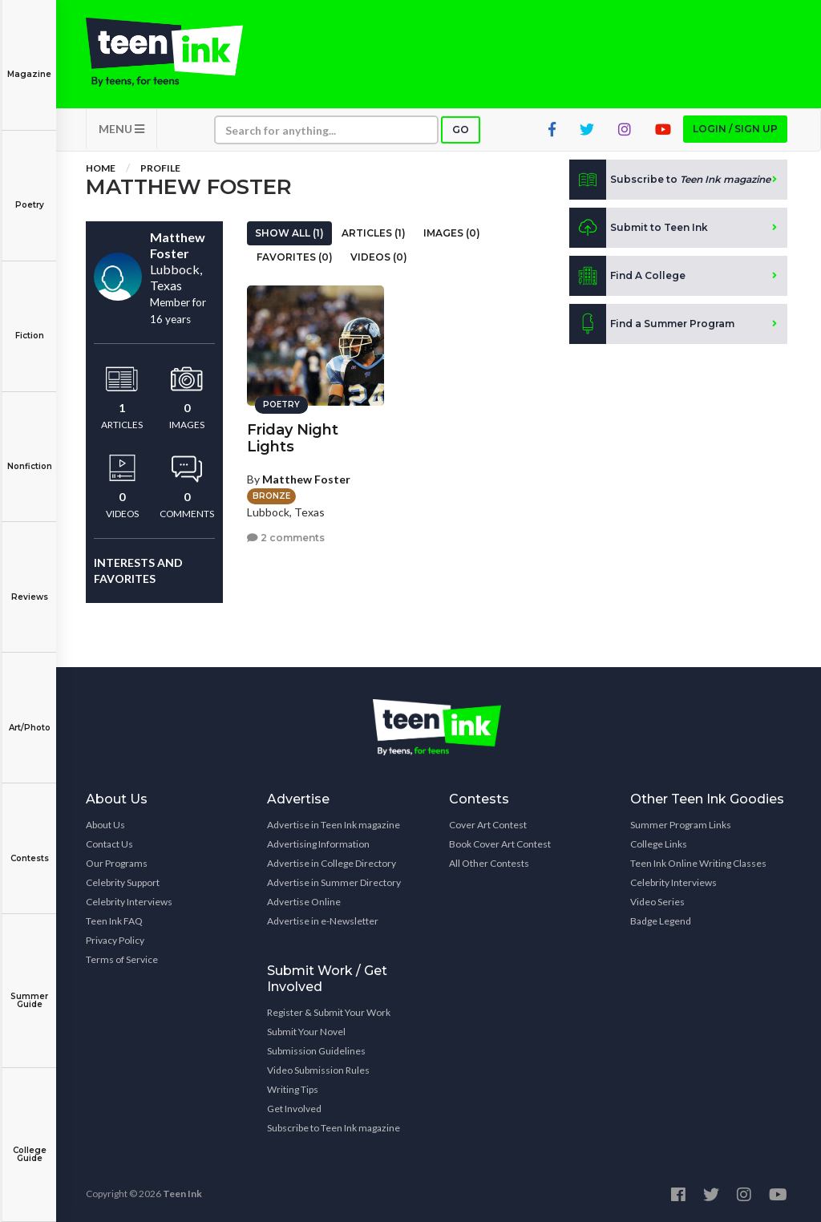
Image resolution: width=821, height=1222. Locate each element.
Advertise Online (304, 902)
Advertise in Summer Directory (334, 882)
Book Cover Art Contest (500, 844)
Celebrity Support (123, 882)
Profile (160, 168)
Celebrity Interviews (129, 902)
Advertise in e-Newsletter (322, 921)
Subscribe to (669, 180)
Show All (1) (289, 233)
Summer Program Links (680, 825)
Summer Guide (29, 989)
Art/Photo (29, 716)
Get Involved (294, 1109)
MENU (121, 129)
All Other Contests (489, 863)
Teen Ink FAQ (114, 921)
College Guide (29, 1143)
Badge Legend (660, 921)
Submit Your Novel (306, 1032)
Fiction (29, 324)
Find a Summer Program (651, 324)
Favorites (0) (295, 257)
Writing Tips (292, 1089)
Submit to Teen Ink (638, 228)
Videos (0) (378, 257)
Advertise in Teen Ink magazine (333, 825)
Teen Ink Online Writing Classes (698, 863)
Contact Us (109, 844)
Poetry (29, 193)
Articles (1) (374, 233)
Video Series (657, 902)
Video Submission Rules (318, 1070)
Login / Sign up (735, 129)
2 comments (286, 538)
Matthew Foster (306, 479)
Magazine (29, 63)
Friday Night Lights (292, 438)
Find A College (627, 276)
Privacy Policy (115, 940)
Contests (29, 847)
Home (100, 168)
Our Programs (117, 863)
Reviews (29, 585)
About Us (105, 825)
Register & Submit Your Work (328, 1012)
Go (460, 129)
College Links (658, 844)
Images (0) (451, 233)
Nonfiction (29, 455)
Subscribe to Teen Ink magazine (333, 1128)
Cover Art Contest (488, 825)
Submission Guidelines (316, 1051)
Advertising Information (318, 844)
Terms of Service (122, 959)
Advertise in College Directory (331, 863)
